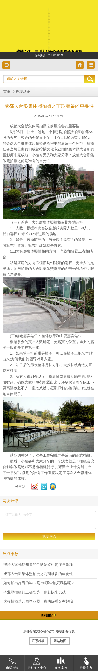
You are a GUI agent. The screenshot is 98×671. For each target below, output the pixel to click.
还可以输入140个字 (49, 520)
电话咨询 (12, 662)
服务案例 (61, 662)
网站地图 (60, 641)
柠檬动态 (23, 92)
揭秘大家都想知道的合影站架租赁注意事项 (38, 565)
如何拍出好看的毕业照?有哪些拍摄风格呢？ (38, 583)
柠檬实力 (86, 662)
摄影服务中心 (36, 662)
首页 (6, 92)
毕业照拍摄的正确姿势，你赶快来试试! (35, 592)
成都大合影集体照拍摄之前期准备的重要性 (38, 574)
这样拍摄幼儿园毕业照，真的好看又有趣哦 (38, 601)
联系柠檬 (38, 641)
